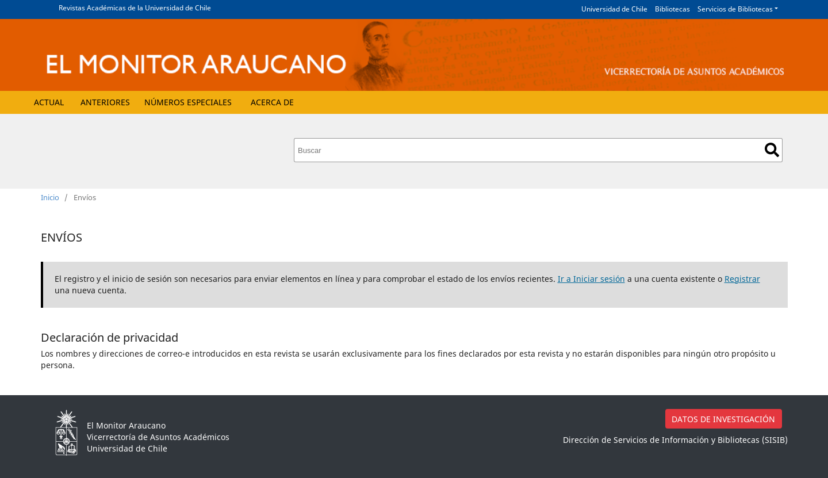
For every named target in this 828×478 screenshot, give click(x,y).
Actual (49, 102)
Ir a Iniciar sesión (591, 278)
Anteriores (105, 102)
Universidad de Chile (614, 9)
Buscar (772, 150)
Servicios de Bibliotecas (735, 9)
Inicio (50, 197)
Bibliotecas (672, 9)
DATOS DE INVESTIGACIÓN (723, 419)
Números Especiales (188, 102)
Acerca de (272, 102)
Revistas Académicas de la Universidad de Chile (135, 8)
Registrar (742, 278)
